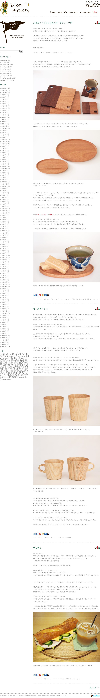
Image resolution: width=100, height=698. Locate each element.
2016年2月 (3, 228)
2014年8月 (3, 264)
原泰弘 (16, 363)
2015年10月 (3, 233)
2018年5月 (3, 172)
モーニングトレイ (42, 214)
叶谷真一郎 (5, 365)
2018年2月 (3, 177)
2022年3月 (3, 110)
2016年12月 (3, 208)
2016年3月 (3, 226)
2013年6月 (3, 295)
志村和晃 (10, 368)
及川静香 (24, 362)
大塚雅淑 (21, 365)
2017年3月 (3, 201)
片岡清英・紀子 (89, 299)
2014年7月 (3, 266)
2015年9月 (3, 235)
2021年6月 (3, 121)
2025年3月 (3, 99)
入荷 (21, 358)
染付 (7, 371)
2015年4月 (3, 246)
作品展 (12, 358)
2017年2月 (3, 204)
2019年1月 (3, 164)
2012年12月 (3, 308)
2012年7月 (3, 320)
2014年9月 (3, 262)
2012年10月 (3, 313)
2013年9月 (3, 288)
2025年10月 (3, 92)
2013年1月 (3, 306)
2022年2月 (3, 112)
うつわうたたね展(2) (6, 73)
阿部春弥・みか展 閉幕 (7, 80)
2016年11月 (3, 210)
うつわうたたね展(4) (6, 69)
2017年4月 (3, 199)
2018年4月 (3, 175)
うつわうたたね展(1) (6, 75)
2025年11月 (3, 90)
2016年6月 (3, 219)
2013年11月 (3, 284)
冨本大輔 (14, 361)
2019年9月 (3, 146)
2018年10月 (3, 168)
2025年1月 (3, 101)
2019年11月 (3, 141)
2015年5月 (3, 244)
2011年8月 (3, 344)
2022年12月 (3, 106)
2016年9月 (3, 215)
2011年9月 (3, 342)
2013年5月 (3, 297)
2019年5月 (3, 155)
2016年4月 (3, 224)
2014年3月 (3, 275)
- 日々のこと (53, 537)
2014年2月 (3, 277)
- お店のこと (46, 299)
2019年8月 (3, 148)
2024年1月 (3, 103)
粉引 (17, 375)
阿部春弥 (14, 377)
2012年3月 (3, 328)
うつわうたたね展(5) (6, 67)
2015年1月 (3, 253)
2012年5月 (3, 324)
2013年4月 (3, 300)
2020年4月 (3, 132)
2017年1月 (3, 206)
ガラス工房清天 (7, 356)
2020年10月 (3, 128)
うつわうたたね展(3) (6, 71)
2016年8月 (3, 217)
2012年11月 (3, 311)
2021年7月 (3, 119)
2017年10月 (3, 186)
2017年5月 (3, 197)
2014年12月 (3, 255)
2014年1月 (3, 279)
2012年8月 (3, 317)
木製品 (77, 299)
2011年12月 (3, 335)
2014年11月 (3, 257)
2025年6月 (3, 97)
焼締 (15, 371)
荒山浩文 (6, 377)
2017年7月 (3, 193)
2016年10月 (3, 213)
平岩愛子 (24, 367)
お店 (12, 354)
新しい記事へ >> (95, 687)
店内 (2, 369)
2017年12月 (3, 181)
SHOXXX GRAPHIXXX (61, 695)
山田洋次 (16, 367)
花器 (1, 377)
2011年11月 (3, 337)
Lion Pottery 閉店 (5, 60)
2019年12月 (3, 139)
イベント (22, 354)
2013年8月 (3, 291)
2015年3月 (3, 248)
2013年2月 (3, 304)
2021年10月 (3, 117)
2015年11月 (3, 230)
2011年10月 (3, 340)
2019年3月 (3, 159)
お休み (4, 354)
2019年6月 (3, 152)
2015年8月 (3, 237)
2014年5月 (3, 271)
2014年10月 (3, 259)
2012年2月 (3, 331)
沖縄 (11, 371)
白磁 (10, 373)
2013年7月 (3, 293)
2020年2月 (3, 137)
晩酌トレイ (53, 214)
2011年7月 (3, 346)
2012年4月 (3, 326)
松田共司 (25, 369)
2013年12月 (3, 282)
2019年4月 (3, 157)
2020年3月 (3, 135)
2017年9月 (3, 188)
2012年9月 (3, 315)
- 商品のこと (53, 299)
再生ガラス (6, 361)
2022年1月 (3, 115)
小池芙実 (10, 367)
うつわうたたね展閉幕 (6, 64)
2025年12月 (3, 88)
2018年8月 (3, 170)
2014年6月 (3, 268)
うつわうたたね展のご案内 (8, 78)
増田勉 (14, 365)
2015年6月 (3, 242)
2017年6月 (3, 195)
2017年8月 (3, 190)
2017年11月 (3, 184)
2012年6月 (3, 322)
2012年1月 (3, 333)
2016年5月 (3, 222)
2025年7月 (3, 94)
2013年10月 (3, 286)
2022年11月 (3, 108)
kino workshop (6, 379)
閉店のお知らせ (4, 62)
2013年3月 (3, 302)
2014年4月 (3, 273)
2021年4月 (3, 123)
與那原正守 (24, 375)
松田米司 (2, 371)
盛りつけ (96, 299)
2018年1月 (3, 179)
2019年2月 (3, 161)
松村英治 (19, 369)
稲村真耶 (9, 375)
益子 (15, 373)
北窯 (10, 362)
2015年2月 (3, 250)
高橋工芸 (21, 377)
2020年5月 (3, 130)
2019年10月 (3, 144)
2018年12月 (3, 166)
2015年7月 (3, 239)
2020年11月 (3, 126)
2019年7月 (3, 150)
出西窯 (21, 360)
